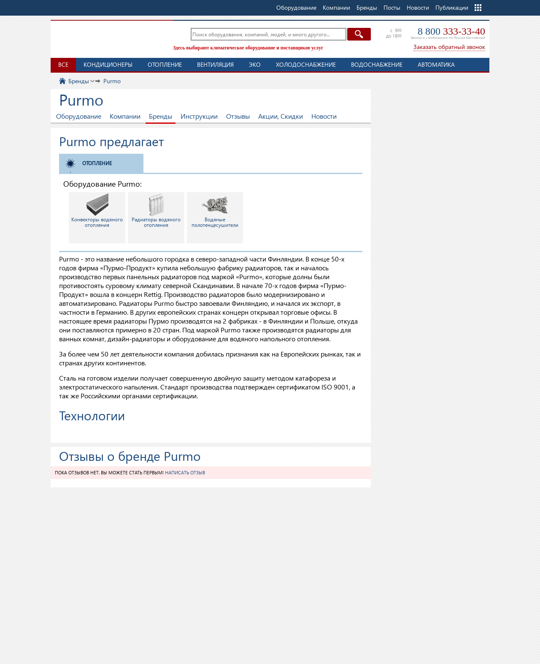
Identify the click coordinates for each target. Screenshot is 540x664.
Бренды (160, 116)
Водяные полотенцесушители (215, 210)
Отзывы (238, 116)
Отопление (165, 64)
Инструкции (199, 116)
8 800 (451, 31)
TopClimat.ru (110, 38)
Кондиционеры (108, 64)
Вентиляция (215, 64)
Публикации (451, 7)
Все (63, 64)
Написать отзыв (185, 472)
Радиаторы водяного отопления (156, 210)
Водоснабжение (376, 64)
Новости (418, 7)
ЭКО (255, 64)
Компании (125, 116)
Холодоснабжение (306, 64)
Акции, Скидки (280, 116)
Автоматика (436, 64)
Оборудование (78, 116)
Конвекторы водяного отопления (97, 210)
